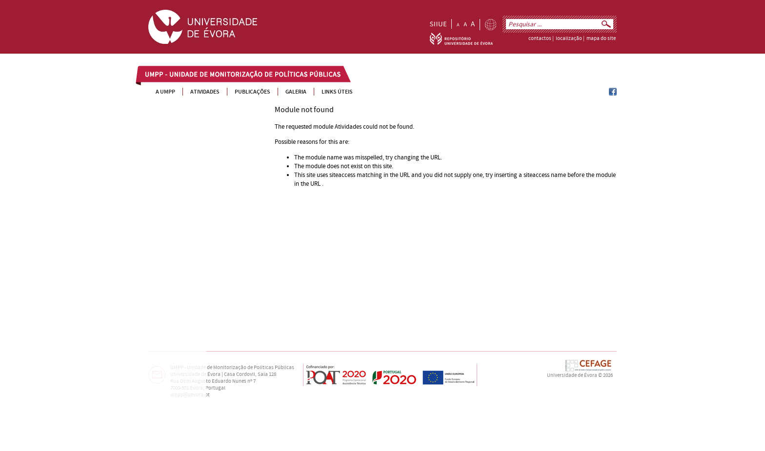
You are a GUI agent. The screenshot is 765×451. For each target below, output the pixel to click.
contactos (539, 38)
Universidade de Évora (572, 375)
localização (569, 38)
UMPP (153, 75)
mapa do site (601, 38)
